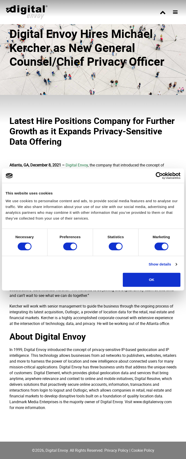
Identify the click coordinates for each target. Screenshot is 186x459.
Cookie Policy (142, 450)
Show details (160, 264)
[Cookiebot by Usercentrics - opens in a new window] (159, 175)
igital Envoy (78, 165)
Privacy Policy (116, 450)
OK (152, 280)
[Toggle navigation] (175, 11)
